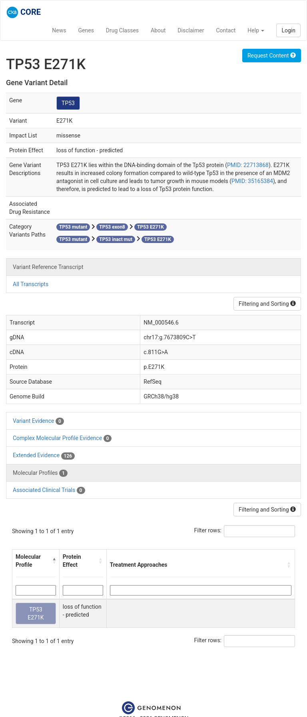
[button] (54, 561)
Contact (225, 30)
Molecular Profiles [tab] (40, 473)
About (158, 30)
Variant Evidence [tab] (38, 421)
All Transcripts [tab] (30, 284)
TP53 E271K (36, 613)
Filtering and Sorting (267, 304)
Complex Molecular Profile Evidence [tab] (62, 438)
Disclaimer (190, 30)
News (59, 30)
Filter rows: (208, 530)
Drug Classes (122, 30)
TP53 (68, 103)
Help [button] (255, 30)
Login (288, 30)
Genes (86, 30)
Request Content (271, 55)
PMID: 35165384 (252, 181)
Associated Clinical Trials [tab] (49, 490)
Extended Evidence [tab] (44, 455)
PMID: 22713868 (248, 165)
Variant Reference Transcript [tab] (48, 267)
